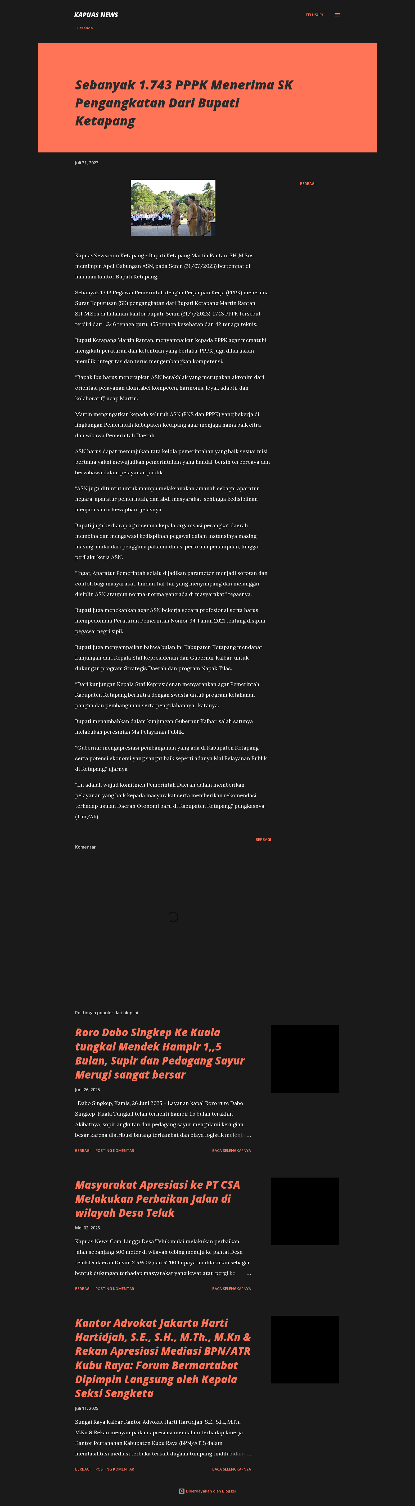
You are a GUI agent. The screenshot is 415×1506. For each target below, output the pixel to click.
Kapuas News (96, 14)
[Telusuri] (314, 15)
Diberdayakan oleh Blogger (207, 1491)
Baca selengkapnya (231, 1150)
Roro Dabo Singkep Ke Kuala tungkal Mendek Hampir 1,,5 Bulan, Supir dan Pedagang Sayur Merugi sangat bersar (159, 1053)
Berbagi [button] (307, 183)
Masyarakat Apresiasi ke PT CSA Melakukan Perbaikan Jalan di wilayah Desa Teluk (157, 1198)
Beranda (85, 27)
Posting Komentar (115, 1150)
